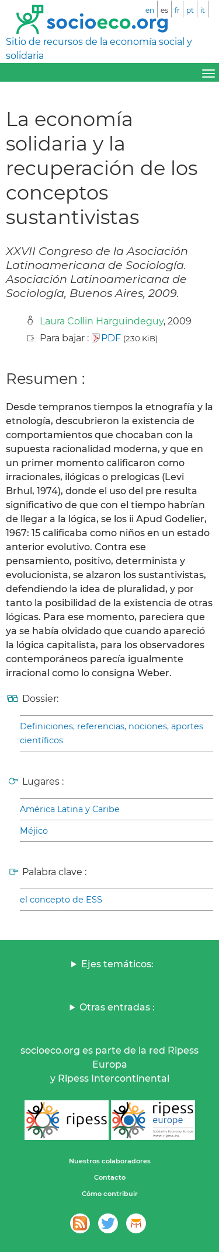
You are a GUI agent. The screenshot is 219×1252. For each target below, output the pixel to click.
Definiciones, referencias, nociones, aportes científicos (111, 733)
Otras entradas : (117, 1007)
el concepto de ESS (61, 899)
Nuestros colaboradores (110, 1161)
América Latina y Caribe (70, 809)
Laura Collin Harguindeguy (102, 321)
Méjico (34, 831)
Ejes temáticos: (117, 964)
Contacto (110, 1177)
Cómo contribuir (110, 1194)
